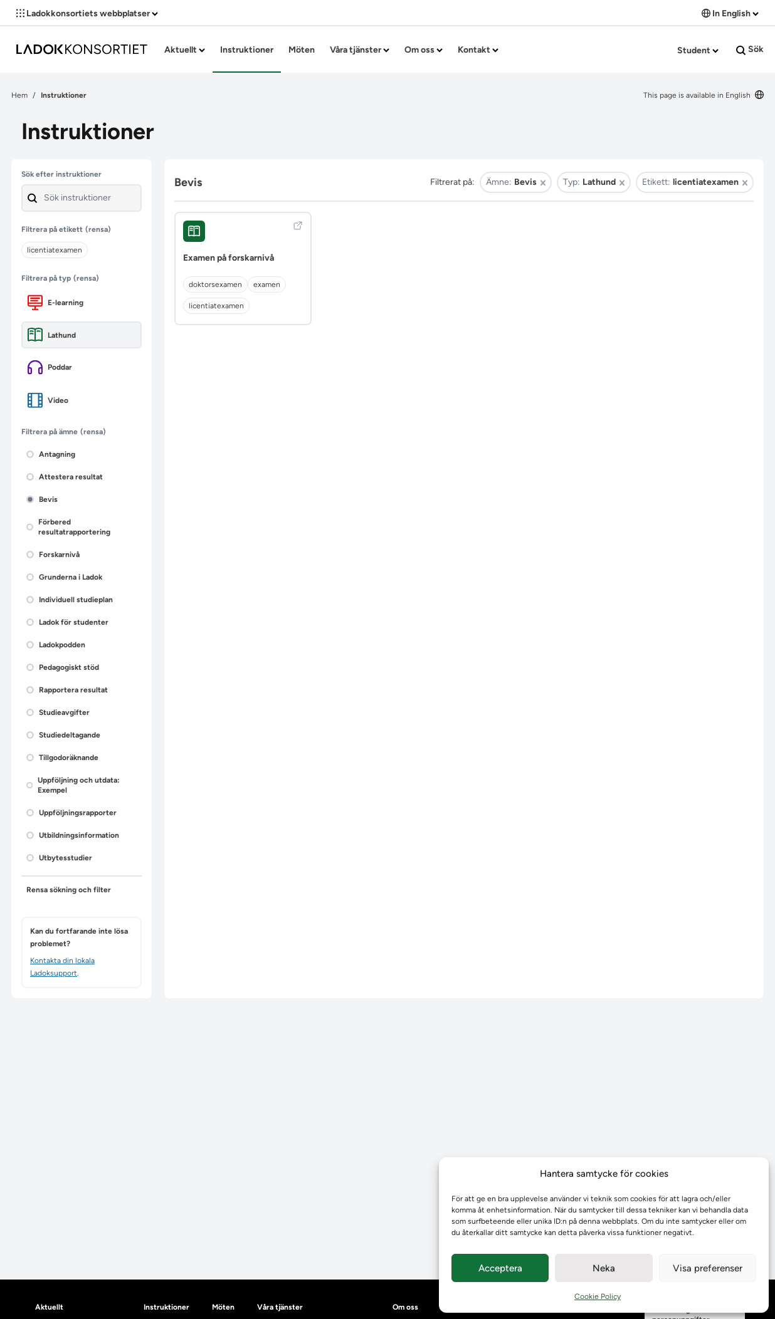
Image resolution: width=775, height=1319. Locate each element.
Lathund (52, 335)
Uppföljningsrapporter (71, 812)
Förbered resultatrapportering (68, 527)
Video (48, 400)
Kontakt (478, 49)
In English (730, 13)
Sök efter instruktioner (61, 174)
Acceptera (500, 1268)
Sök (750, 49)
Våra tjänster (359, 49)
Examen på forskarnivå (228, 258)
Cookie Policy (597, 1296)
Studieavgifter (58, 712)
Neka (604, 1268)
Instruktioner (246, 49)
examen (266, 284)
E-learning (55, 302)
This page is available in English (703, 95)
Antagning (50, 454)
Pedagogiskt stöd (62, 667)
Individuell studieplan (69, 599)
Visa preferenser (707, 1268)
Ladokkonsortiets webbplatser (87, 13)
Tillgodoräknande (62, 757)
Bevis (42, 499)
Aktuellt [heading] (49, 1307)
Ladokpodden (55, 644)
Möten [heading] (223, 1307)
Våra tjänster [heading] (280, 1307)
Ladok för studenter (67, 622)
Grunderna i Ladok (64, 577)
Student (698, 50)
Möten (301, 49)
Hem (19, 95)
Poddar (50, 367)
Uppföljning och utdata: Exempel (73, 785)
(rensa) (98, 229)
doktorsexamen (215, 284)
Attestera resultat (64, 476)
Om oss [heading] (405, 1307)
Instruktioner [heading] (166, 1307)
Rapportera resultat (67, 690)
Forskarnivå (53, 554)
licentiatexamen (216, 305)
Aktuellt (184, 49)
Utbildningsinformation (72, 835)
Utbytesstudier (59, 857)
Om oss (423, 49)
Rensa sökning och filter (68, 889)
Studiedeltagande (63, 735)
